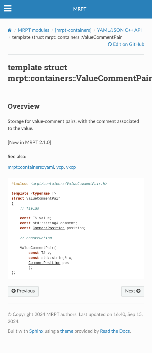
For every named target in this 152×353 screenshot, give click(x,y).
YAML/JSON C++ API (119, 30)
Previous (23, 291)
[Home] (10, 30)
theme (66, 331)
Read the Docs (115, 331)
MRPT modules (33, 30)
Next (132, 291)
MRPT (79, 9)
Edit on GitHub (128, 44)
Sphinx (36, 331)
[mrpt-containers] (73, 30)
